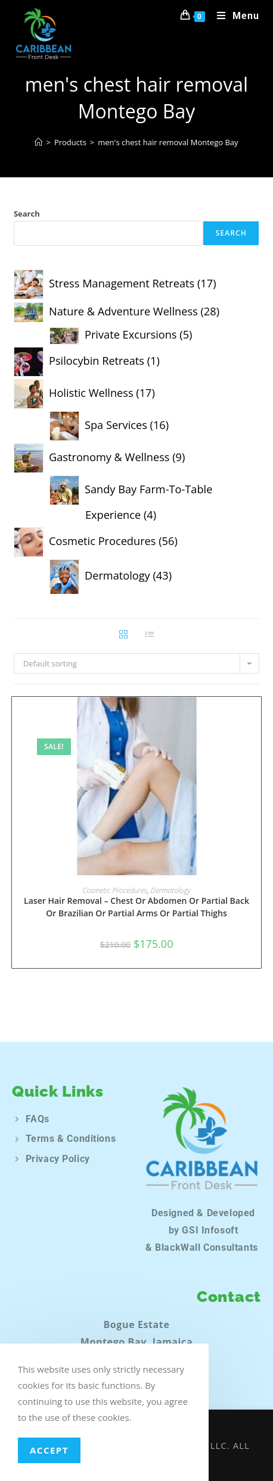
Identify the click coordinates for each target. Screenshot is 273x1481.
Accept (49, 1450)
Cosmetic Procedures (114, 890)
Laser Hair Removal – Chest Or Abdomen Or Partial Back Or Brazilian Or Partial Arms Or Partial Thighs (136, 907)
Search (27, 213)
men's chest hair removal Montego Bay (168, 142)
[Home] (38, 142)
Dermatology (171, 890)
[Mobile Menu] (233, 15)
